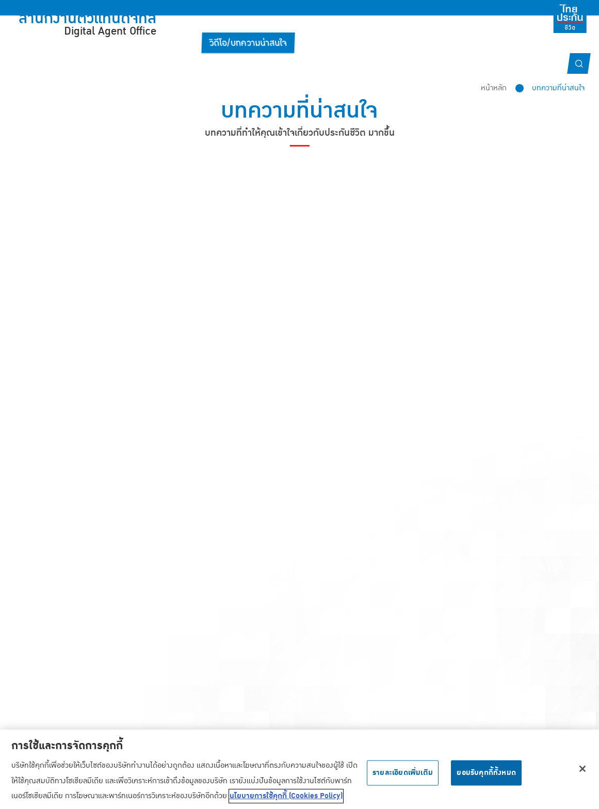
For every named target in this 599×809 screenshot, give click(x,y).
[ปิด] (582, 774)
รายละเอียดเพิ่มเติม (403, 778)
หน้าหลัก (494, 88)
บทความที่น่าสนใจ (558, 88)
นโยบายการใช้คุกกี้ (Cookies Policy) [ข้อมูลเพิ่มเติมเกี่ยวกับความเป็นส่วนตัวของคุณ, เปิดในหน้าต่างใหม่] (286, 801)
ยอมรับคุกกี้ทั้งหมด (486, 778)
